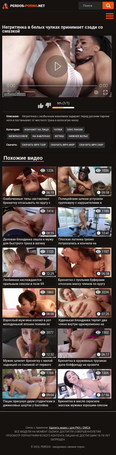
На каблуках (41, 136)
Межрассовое (18, 136)
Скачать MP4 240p (91, 144)
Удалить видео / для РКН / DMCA (69, 427)
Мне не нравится (48, 105)
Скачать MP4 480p (63, 144)
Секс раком (75, 129)
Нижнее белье (78, 136)
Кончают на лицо (36, 129)
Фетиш (59, 136)
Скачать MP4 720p (34, 144)
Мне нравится (41, 105)
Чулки (58, 129)
